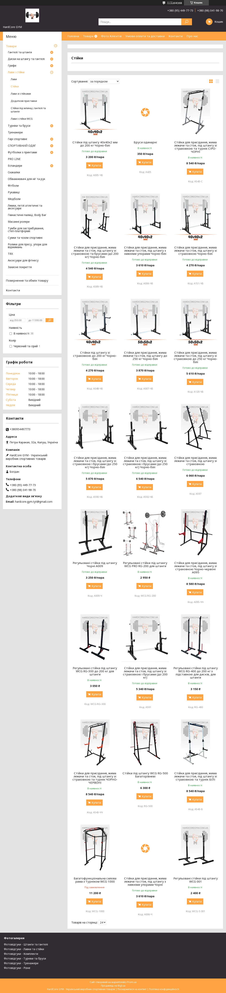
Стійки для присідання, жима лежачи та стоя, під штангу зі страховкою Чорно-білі (195, 250)
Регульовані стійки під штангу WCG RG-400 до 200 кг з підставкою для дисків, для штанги (195, 672)
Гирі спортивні (17, 139)
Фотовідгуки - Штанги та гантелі (26, 944)
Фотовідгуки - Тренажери (21, 963)
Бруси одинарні (145, 142)
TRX (10, 254)
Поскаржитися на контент (131, 989)
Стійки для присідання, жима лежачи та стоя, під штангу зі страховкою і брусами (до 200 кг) (145, 672)
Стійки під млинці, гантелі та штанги (28, 110)
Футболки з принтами (22, 152)
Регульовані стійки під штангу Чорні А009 (95, 564)
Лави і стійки (16, 72)
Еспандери (15, 165)
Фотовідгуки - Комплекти (21, 954)
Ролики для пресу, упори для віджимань (27, 246)
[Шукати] (186, 21)
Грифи (12, 65)
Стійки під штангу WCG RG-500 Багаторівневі (145, 775)
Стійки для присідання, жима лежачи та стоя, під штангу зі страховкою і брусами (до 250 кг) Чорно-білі (95, 462)
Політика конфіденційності (164, 989)
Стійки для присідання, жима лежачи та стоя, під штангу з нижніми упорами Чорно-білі (145, 250)
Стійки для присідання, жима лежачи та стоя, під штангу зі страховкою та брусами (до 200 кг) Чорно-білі (94, 252)
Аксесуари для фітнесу (23, 260)
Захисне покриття (20, 267)
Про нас (192, 36)
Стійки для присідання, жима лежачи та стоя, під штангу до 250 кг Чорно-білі (145, 355)
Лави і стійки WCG (22, 118)
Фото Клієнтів (111, 36)
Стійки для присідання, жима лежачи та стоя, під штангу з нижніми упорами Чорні (145, 881)
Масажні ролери (19, 221)
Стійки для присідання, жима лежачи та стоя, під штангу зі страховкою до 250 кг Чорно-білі (195, 357)
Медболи (14, 199)
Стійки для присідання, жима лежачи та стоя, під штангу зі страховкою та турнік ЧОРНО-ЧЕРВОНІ (95, 778)
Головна (73, 36)
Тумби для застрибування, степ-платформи (26, 230)
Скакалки (14, 172)
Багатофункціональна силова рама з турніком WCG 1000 (95, 880)
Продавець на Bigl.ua (113, 985)
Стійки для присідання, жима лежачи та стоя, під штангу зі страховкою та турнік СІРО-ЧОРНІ (195, 147)
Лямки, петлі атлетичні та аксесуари (25, 207)
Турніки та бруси (19, 125)
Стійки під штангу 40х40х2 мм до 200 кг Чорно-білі (95, 144)
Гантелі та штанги (20, 52)
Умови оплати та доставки (145, 36)
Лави (14, 79)
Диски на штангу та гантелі (26, 59)
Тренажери (15, 132)
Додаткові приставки (24, 101)
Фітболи (13, 185)
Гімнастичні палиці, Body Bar (27, 215)
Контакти (176, 36)
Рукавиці (14, 192)
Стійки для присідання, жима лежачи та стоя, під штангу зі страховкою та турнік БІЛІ (195, 776)
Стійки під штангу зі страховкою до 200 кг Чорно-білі (95, 355)
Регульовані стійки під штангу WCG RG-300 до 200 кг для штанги (95, 671)
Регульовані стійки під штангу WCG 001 (195, 880)
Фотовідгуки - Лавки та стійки (24, 949)
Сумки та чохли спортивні (25, 237)
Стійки (15, 86)
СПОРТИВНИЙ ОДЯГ (22, 145)
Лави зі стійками (21, 93)
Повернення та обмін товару (27, 280)
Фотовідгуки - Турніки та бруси (25, 958)
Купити (96, 165)
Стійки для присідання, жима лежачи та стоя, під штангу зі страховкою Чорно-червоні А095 (195, 567)
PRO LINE (14, 159)
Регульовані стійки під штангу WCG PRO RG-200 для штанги (145, 564)
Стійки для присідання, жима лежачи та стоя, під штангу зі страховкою (195, 460)
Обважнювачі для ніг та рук (26, 179)
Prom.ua (131, 982)
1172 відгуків (174, 2)
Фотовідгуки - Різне (17, 968)
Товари (88, 36)
